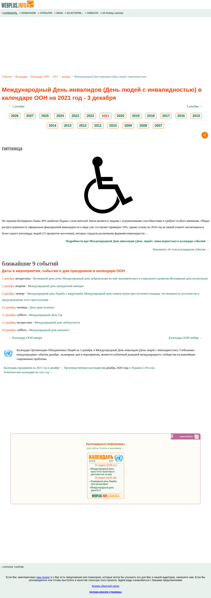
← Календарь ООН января (25, 337)
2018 (151, 116)
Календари (21, 76)
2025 (45, 116)
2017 (166, 116)
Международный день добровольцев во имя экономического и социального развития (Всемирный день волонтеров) (135, 278)
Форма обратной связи (105, 586)
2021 (55, 76)
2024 (60, 116)
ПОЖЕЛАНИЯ (27, 13)
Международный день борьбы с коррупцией (55, 293)
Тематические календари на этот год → (28, 372)
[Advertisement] (105, 46)
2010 (113, 125)
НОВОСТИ (92, 13)
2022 (90, 116)
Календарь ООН (40, 76)
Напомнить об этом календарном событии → (181, 249)
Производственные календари (83, 367)
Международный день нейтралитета (57, 322)
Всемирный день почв (47, 278)
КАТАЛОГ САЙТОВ (12, 567)
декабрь (66, 76)
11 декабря (8, 314)
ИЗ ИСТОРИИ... (74, 13)
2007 (158, 125)
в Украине (135, 367)
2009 (128, 125)
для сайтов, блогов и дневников (105, 448)
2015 (196, 116)
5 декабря (8, 278)
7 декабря (8, 286)
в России (148, 367)
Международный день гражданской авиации (56, 286)
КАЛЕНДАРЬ (9, 13)
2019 (135, 116)
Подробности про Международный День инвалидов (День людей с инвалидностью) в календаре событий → (137, 241)
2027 (30, 116)
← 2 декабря (16, 106)
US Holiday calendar (112, 13)
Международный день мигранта (49, 330)
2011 (98, 125)
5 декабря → (194, 106)
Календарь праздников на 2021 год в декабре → (33, 367)
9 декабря (8, 293)
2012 (82, 125)
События (7, 76)
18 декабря (8, 330)
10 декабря (8, 307)
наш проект (43, 577)
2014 (52, 125)
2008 (143, 125)
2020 (120, 116)
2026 (14, 116)
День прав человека (41, 307)
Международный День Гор (45, 314)
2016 (181, 116)
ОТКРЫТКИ (45, 13)
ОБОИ (59, 13)
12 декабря (8, 322)
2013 (67, 125)
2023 (75, 116)
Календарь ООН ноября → (185, 337)
